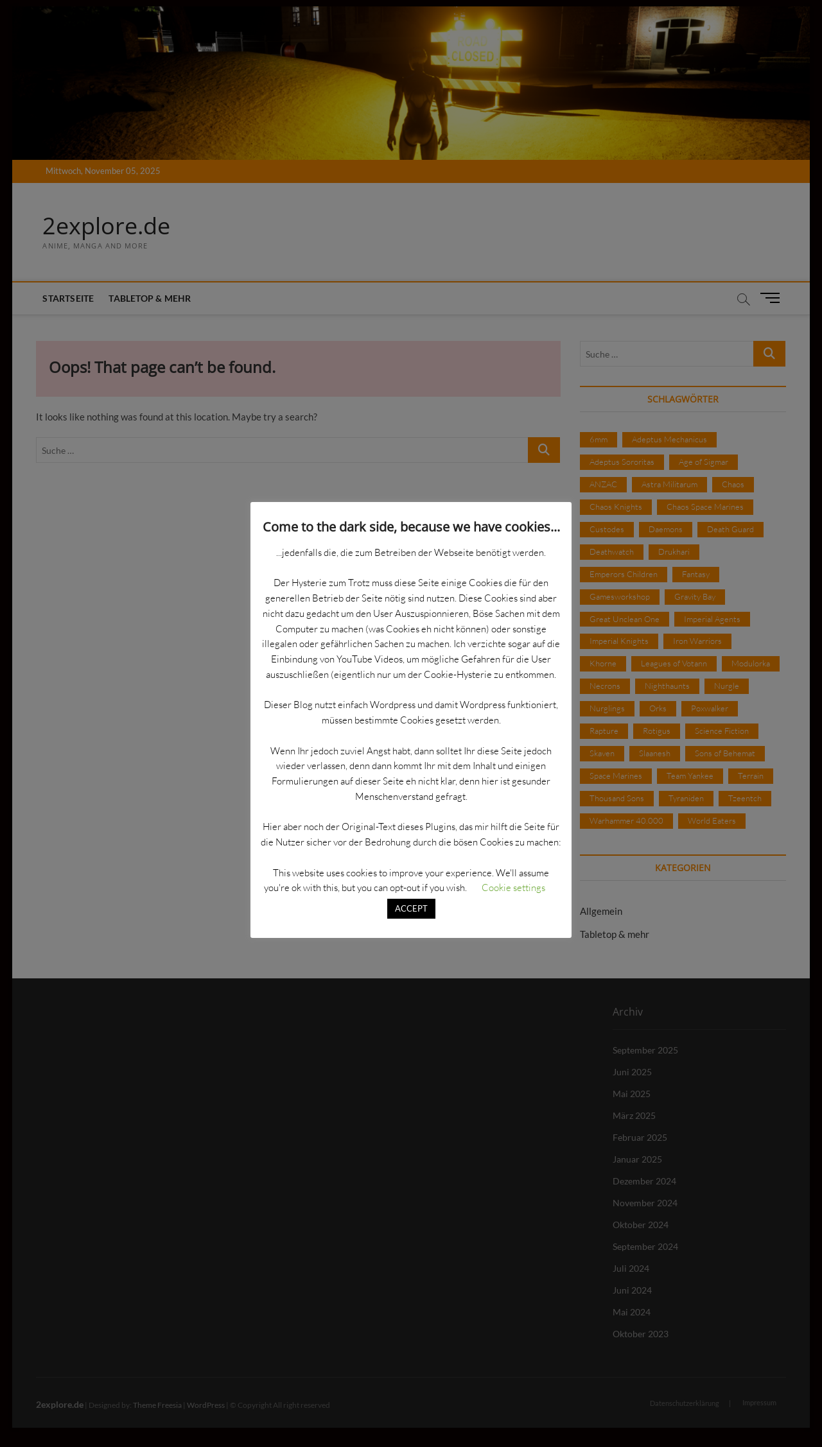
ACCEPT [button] (411, 908)
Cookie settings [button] (513, 887)
